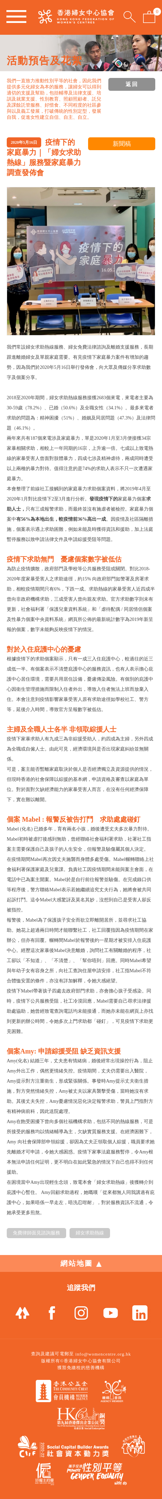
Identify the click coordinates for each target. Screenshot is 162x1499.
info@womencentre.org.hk (103, 1354)
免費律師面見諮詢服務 (36, 1232)
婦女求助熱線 (90, 1232)
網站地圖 (81, 1263)
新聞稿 (122, 143)
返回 (132, 84)
